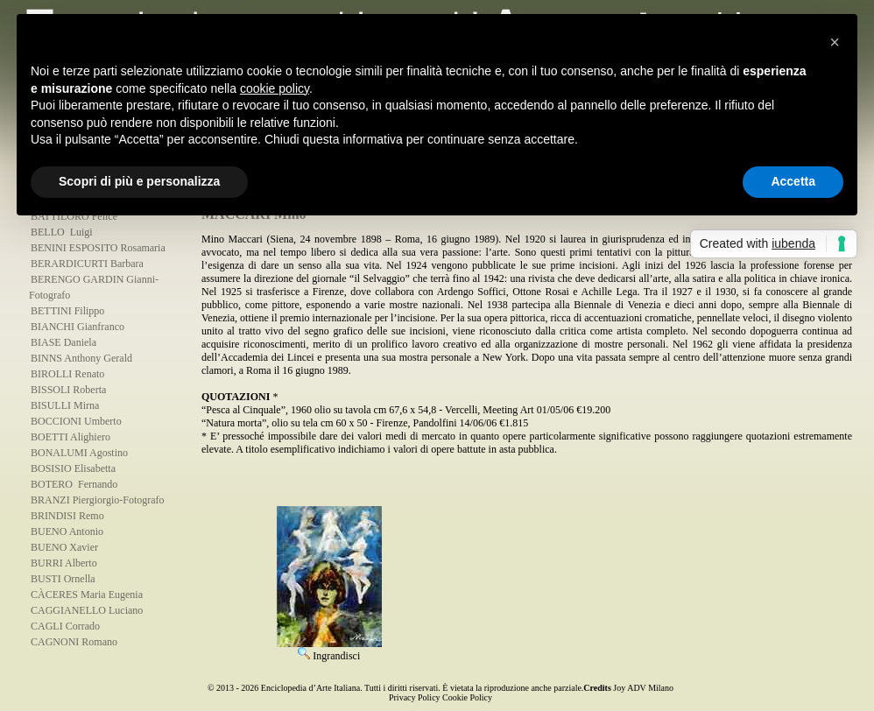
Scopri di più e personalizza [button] (139, 181)
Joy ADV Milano (643, 688)
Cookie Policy (467, 697)
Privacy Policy (415, 697)
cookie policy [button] (274, 88)
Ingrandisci (329, 649)
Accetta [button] (793, 181)
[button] (835, 42)
